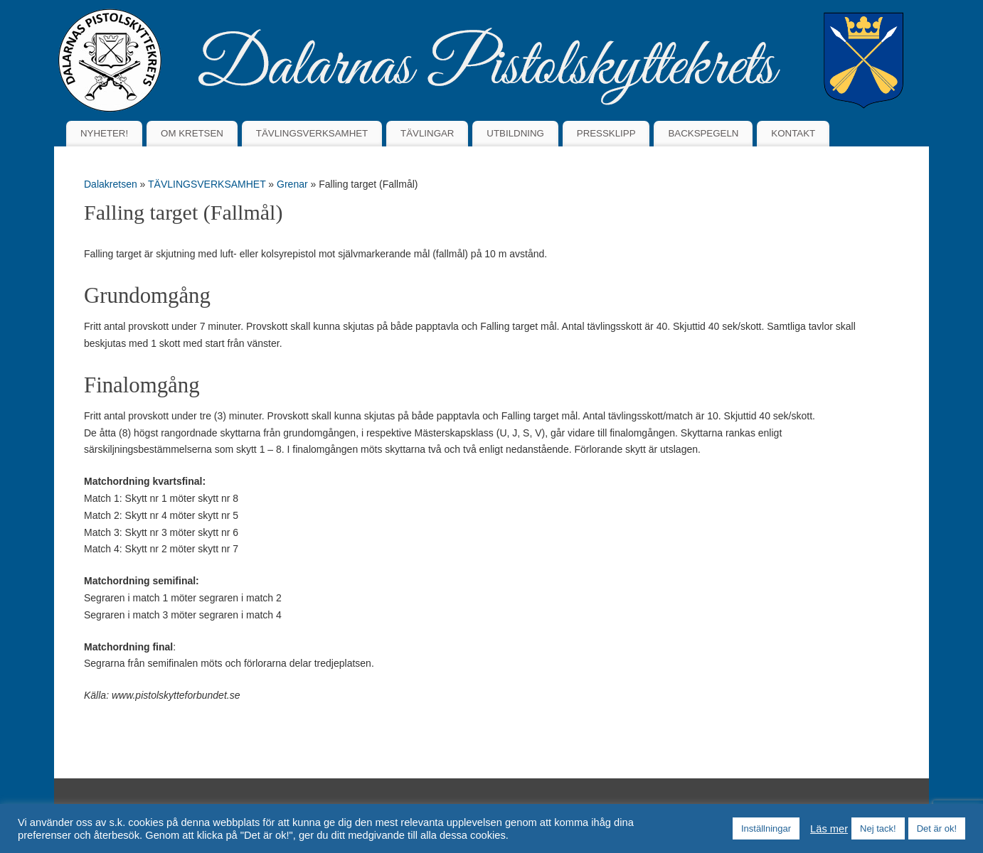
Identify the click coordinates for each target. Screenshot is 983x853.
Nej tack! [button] (878, 828)
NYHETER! (104, 133)
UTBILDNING (515, 133)
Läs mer (829, 829)
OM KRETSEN (192, 133)
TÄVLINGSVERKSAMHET (312, 133)
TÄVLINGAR (427, 133)
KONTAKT (793, 133)
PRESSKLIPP (606, 133)
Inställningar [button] (766, 828)
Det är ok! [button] (937, 828)
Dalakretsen (110, 184)
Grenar (293, 184)
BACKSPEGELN (703, 133)
